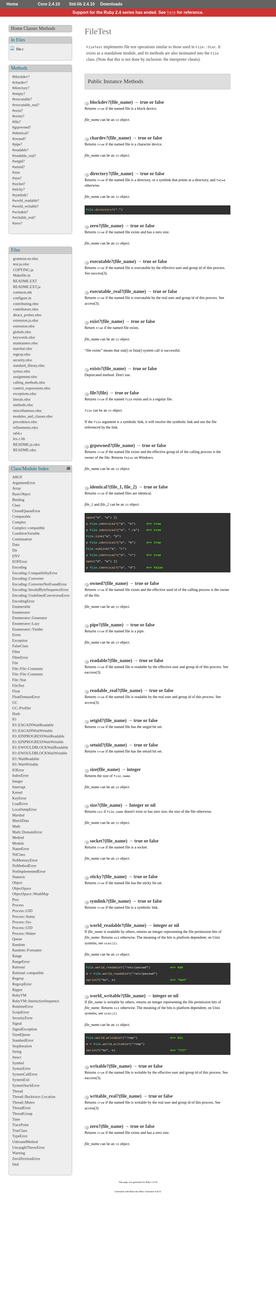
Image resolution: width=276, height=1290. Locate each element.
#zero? (17, 223)
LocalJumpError (24, 809)
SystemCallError (24, 1074)
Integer (17, 781)
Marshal (18, 815)
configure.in (22, 298)
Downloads (111, 4)
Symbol (18, 1063)
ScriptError (20, 1012)
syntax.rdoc (21, 371)
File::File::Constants (27, 669)
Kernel (17, 792)
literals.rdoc (22, 399)
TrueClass (19, 1130)
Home (12, 4)
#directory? (20, 88)
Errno (16, 635)
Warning (18, 1153)
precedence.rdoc (25, 422)
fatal (15, 1164)
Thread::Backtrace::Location (33, 1097)
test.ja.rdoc (21, 264)
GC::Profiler (21, 708)
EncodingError (23, 601)
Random (18, 945)
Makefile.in (21, 275)
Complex (19, 522)
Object (17, 883)
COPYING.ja (23, 270)
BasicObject (21, 494)
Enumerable (21, 606)
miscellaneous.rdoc (27, 410)
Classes (31, 28)
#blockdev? (20, 77)
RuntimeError (22, 1006)
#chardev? (20, 82)
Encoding (19, 567)
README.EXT (25, 281)
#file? (16, 122)
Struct (16, 1057)
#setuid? (18, 167)
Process (18, 905)
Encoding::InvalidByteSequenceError (40, 590)
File (15, 663)
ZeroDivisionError (26, 1159)
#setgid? (18, 161)
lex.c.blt (19, 439)
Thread (17, 1091)
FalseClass (20, 646)
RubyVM (19, 995)
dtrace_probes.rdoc (27, 315)
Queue (17, 939)
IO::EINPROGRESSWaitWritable (38, 742)
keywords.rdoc (24, 337)
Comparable (21, 516)
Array (16, 488)
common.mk (22, 292)
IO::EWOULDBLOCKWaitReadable (40, 747)
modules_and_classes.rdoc (33, 416)
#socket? (18, 184)
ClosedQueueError (26, 511)
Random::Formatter (27, 950)
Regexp (18, 978)
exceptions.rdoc (25, 394)
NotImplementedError (29, 871)
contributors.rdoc (26, 309)
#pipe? (17, 144)
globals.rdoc (22, 332)
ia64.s (17, 433)
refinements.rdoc (25, 427)
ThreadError (21, 1108)
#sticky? (18, 189)
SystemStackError (26, 1085)
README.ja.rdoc (26, 444)
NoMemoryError (25, 860)
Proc (15, 899)
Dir (14, 550)
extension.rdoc (24, 326)
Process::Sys (21, 922)
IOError (18, 770)
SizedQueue (21, 1034)
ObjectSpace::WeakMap (30, 894)
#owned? (19, 139)
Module (18, 843)
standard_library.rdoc (29, 365)
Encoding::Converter (28, 578)
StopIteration (22, 1046)
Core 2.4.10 (49, 4)
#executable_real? (25, 105)
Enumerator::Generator (29, 618)
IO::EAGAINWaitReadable (33, 725)
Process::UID (22, 928)
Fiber (16, 652)
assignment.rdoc (25, 377)
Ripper (17, 990)
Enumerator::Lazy (26, 623)
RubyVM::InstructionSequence (35, 1001)
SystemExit (20, 1080)
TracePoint (20, 1125)
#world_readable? (25, 200)
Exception (19, 640)
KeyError (19, 798)
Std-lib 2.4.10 (82, 4)
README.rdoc (24, 450)
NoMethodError (24, 866)
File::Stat (19, 680)
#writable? (20, 212)
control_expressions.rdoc (32, 388)
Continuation (22, 539)
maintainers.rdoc (25, 343)
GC (14, 702)
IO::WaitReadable (25, 759)
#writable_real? (24, 217)
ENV (16, 556)
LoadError (20, 804)
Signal (17, 1023)
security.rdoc (22, 360)
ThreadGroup (22, 1113)
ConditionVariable (26, 533)
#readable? (20, 150)
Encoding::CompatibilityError (34, 573)
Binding (18, 500)
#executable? (22, 99)
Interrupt (18, 787)
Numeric (18, 877)
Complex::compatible (28, 528)
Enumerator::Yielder (27, 629)
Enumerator (21, 612)
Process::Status (23, 916)
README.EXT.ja (26, 287)
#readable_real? (24, 156)
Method (18, 837)
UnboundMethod (25, 1142)
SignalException (24, 1029)
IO (14, 719)
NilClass (18, 854)
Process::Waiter (24, 933)
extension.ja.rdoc (26, 320)
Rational (18, 967)
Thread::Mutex (23, 1102)
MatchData (20, 820)
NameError (20, 849)
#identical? (20, 133)
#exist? (17, 110)
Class (16, 505)
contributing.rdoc (26, 304)
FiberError (20, 657)
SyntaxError (21, 1068)
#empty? (18, 93)
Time (16, 1119)
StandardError (23, 1040)
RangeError (21, 961)
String (16, 1051)
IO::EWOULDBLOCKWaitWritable (39, 753)
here (171, 12)
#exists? (18, 116)
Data (15, 544)
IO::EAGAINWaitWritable (32, 731)
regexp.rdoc (22, 354)
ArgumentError (23, 483)
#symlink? (20, 195)
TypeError (20, 1136)
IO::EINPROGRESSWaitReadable (38, 736)
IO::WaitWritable (25, 764)
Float (16, 691)
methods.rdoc (23, 405)
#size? (17, 178)
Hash (16, 714)
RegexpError (22, 984)
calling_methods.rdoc (29, 382)
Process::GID (22, 911)
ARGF (17, 477)
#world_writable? (25, 206)
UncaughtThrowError (28, 1147)
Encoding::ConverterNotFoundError (39, 584)
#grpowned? (21, 127)
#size (16, 172)
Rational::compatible (28, 973)
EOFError (19, 561)
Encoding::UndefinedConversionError (41, 595)
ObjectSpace (21, 888)
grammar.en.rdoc (26, 258)
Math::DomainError (27, 832)
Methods (47, 28)
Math (16, 826)
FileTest (18, 685)
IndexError (20, 775)
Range (17, 956)
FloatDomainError (26, 697)
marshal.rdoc (23, 348)
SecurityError (22, 1018)
